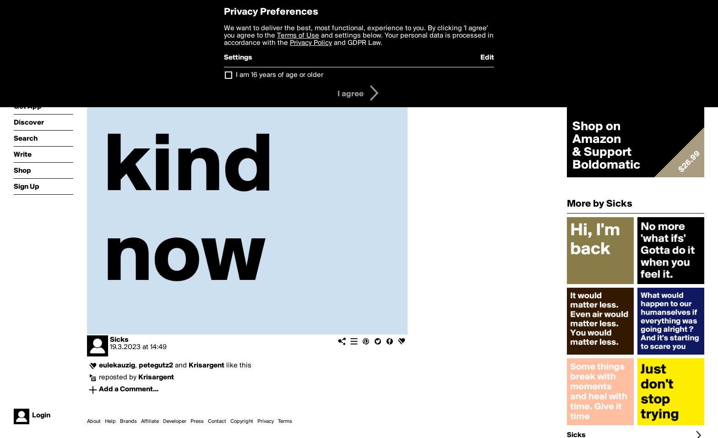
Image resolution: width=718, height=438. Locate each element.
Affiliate (150, 421)
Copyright (241, 421)
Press (197, 421)
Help (110, 421)
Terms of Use (298, 35)
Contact (217, 421)
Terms (285, 421)
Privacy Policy (311, 43)
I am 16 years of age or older (279, 75)
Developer (174, 421)
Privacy (265, 421)
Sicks (119, 340)
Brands (128, 421)
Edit (487, 57)
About (94, 421)
